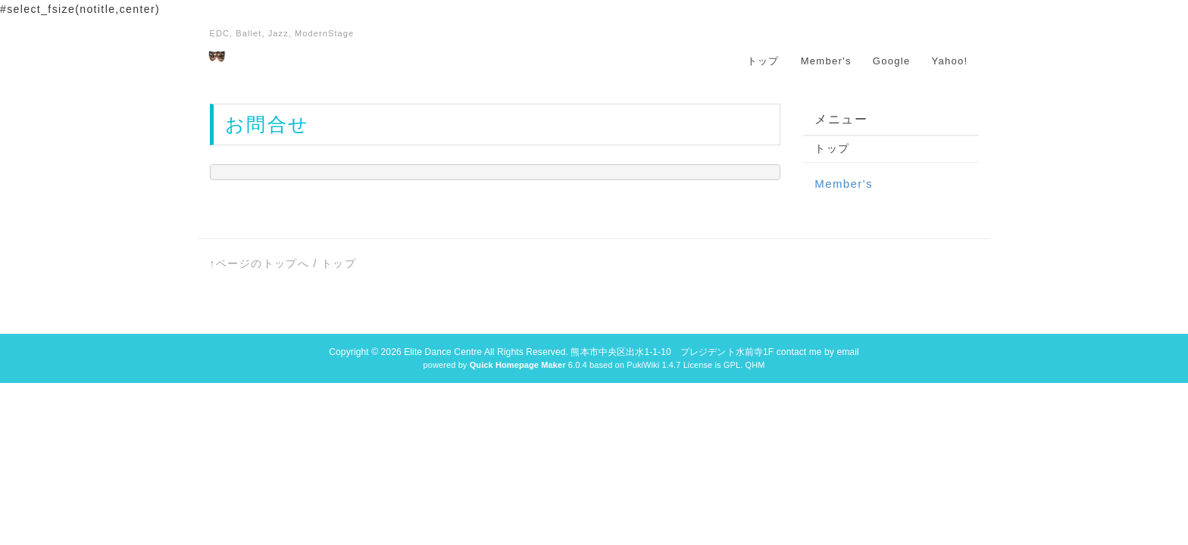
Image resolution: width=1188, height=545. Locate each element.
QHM (754, 364)
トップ (763, 61)
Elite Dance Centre (443, 352)
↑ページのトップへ (260, 263)
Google (892, 61)
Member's (826, 61)
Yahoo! (949, 61)
